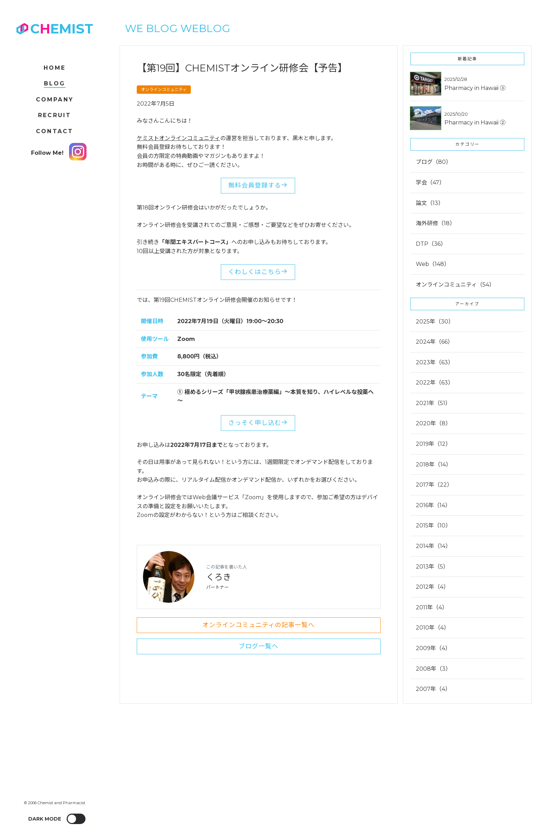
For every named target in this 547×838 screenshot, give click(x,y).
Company (55, 99)
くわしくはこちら (258, 272)
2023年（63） (435, 362)
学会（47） (430, 182)
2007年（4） (433, 689)
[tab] (467, 375)
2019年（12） (433, 444)
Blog (55, 83)
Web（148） (433, 264)
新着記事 (467, 58)
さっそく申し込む (258, 423)
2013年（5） (432, 566)
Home (55, 67)
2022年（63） (435, 382)
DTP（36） (431, 244)
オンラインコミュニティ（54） (455, 284)
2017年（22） (434, 484)
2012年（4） (432, 587)
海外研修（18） (435, 223)
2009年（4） (433, 648)
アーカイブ (467, 303)
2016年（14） (433, 505)
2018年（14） (433, 464)
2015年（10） (433, 525)
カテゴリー (467, 144)
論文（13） (430, 203)
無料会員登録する (258, 185)
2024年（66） (434, 341)
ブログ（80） (433, 162)
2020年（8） (433, 423)
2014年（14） (433, 546)
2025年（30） (435, 321)
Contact (54, 131)
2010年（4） (432, 627)
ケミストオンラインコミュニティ (178, 138)
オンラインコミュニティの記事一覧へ (258, 625)
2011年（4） (432, 607)
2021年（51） (433, 403)
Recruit (54, 115)
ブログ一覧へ (258, 646)
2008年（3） (433, 668)
